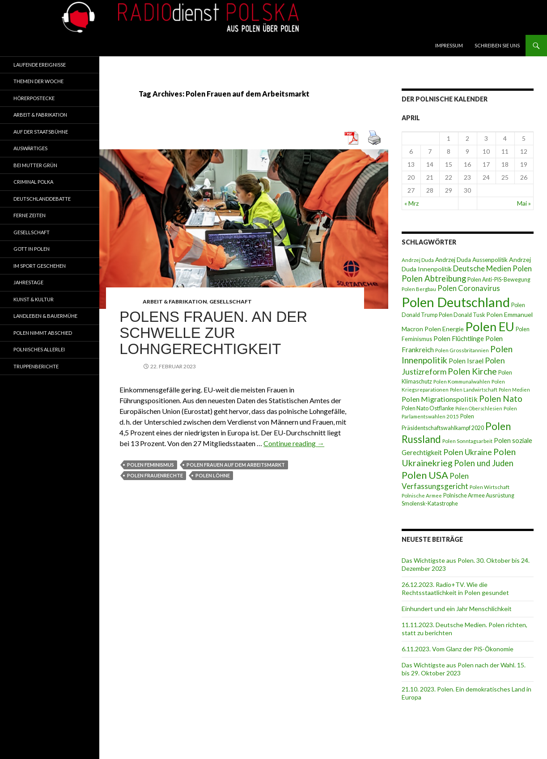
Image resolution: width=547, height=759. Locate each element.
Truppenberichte (36, 366)
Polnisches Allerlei (39, 349)
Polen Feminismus (150, 465)
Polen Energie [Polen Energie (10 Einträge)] (444, 329)
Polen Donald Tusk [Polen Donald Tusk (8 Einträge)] (462, 315)
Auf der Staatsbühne (40, 132)
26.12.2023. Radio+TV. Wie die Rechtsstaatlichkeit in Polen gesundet (455, 588)
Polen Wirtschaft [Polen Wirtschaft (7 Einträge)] (489, 487)
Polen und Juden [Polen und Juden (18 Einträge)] (483, 463)
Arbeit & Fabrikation (175, 301)
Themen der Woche (38, 81)
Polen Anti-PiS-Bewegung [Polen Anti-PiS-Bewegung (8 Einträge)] (498, 279)
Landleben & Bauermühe (45, 316)
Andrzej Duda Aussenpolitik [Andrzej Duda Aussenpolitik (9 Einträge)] (471, 259)
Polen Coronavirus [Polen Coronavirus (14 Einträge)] (468, 288)
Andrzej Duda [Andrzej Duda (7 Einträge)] (418, 260)
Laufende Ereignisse (39, 64)
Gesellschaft (230, 301)
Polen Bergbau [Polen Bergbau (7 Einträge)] (419, 289)
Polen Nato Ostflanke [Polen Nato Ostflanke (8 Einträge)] (428, 408)
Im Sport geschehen (39, 266)
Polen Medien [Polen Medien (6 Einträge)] (514, 389)
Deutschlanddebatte (42, 199)
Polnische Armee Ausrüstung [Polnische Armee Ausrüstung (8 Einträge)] (478, 495)
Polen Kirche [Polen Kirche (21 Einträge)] (472, 371)
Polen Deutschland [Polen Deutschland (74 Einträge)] (456, 302)
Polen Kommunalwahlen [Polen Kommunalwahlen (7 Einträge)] (461, 381)
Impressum (449, 45)
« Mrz (411, 203)
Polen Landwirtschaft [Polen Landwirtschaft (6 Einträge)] (473, 389)
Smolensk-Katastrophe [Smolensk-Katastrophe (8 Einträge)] (430, 503)
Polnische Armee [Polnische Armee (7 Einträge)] (422, 495)
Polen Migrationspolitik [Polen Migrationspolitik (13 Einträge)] (440, 399)
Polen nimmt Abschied (42, 333)
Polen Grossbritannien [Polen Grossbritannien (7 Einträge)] (462, 350)
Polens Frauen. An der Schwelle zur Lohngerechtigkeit (213, 332)
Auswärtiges (30, 148)
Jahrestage (28, 282)
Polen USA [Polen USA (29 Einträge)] (425, 475)
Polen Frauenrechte (155, 475)
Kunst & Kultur (33, 299)
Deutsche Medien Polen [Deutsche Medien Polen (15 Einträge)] (492, 268)
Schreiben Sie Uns (497, 45)
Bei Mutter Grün (35, 165)
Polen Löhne (212, 475)
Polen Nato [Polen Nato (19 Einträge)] (500, 398)
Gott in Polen (31, 249)
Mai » (524, 203)
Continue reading (293, 443)
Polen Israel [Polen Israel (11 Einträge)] (466, 361)
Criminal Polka (33, 182)
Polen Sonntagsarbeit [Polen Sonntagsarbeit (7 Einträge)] (467, 441)
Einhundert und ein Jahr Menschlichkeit (457, 608)
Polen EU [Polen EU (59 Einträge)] (489, 326)
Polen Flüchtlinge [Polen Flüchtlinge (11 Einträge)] (458, 338)
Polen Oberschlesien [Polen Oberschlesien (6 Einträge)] (478, 408)
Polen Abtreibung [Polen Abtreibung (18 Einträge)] (434, 278)
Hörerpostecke (34, 98)
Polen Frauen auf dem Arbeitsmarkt (236, 465)
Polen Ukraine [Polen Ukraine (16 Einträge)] (467, 452)
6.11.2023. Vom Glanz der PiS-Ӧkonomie (457, 649)
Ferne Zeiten (29, 215)
